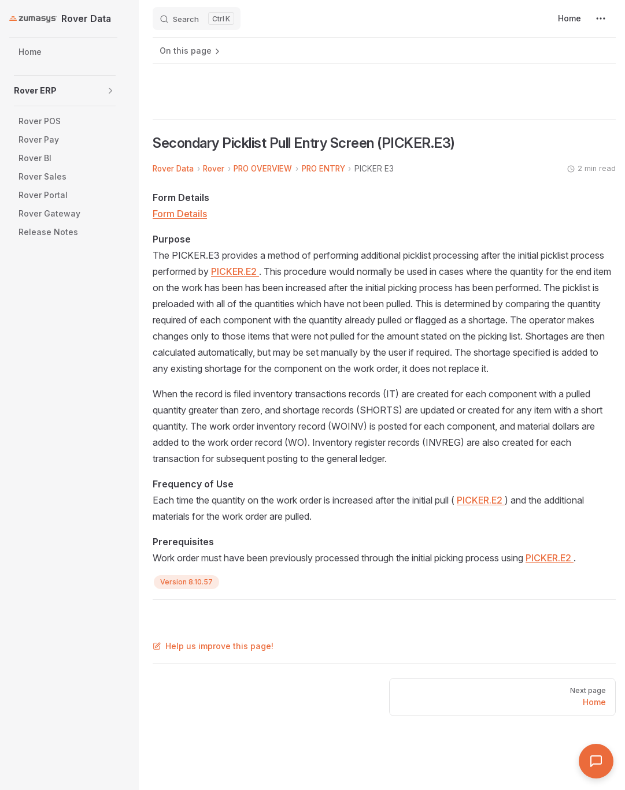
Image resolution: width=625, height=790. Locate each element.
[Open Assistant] (596, 761)
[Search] (197, 18)
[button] (110, 90)
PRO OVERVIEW (263, 168)
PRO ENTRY (323, 168)
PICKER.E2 (235, 271)
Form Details (180, 213)
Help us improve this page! (213, 646)
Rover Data (173, 168)
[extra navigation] (600, 18)
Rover (213, 168)
